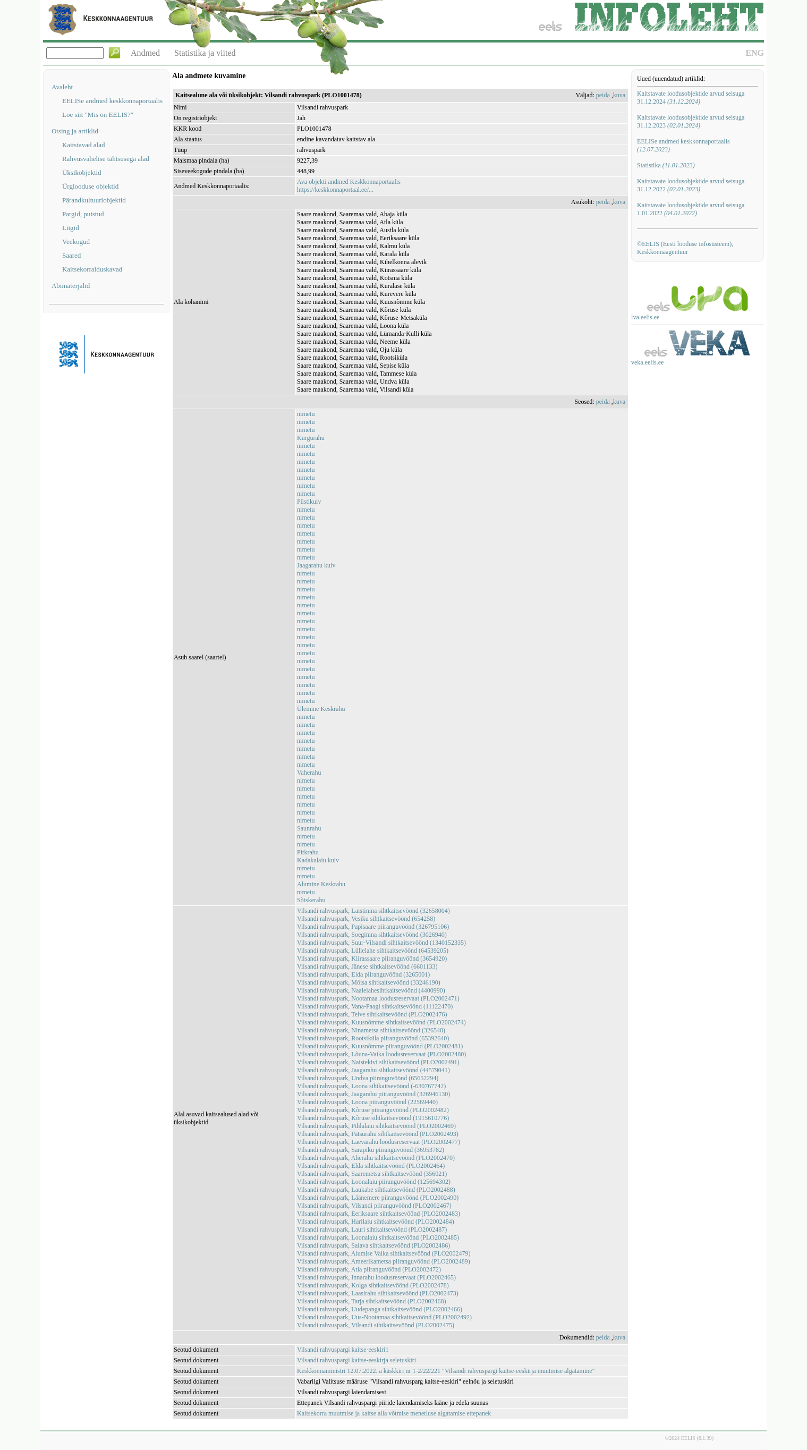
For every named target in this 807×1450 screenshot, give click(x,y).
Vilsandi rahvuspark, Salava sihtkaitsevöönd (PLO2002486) (373, 1245)
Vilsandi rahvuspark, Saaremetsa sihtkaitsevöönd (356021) (372, 1173)
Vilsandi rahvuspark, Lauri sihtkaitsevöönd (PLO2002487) (372, 1229)
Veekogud (76, 241)
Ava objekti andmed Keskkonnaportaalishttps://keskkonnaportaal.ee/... (349, 185)
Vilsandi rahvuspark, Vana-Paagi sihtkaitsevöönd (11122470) (375, 1006)
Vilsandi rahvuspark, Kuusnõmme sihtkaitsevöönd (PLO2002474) (381, 1022)
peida (603, 95)
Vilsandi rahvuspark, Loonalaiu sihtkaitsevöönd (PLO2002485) (378, 1237)
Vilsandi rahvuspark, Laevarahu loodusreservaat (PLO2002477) (378, 1142)
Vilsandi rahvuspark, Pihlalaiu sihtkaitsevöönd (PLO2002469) (376, 1126)
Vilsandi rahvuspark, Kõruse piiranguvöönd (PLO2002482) (373, 1110)
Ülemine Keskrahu (321, 709)
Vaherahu (309, 772)
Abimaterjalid (71, 286)
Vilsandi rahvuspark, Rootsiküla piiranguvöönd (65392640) (373, 1038)
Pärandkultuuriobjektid (94, 200)
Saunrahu (309, 828)
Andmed (145, 52)
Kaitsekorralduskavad (92, 269)
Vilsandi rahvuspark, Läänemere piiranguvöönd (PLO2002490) (377, 1197)
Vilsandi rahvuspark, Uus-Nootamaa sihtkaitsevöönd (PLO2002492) (384, 1317)
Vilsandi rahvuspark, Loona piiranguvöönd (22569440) (367, 1102)
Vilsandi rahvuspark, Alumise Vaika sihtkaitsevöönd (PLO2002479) (383, 1253)
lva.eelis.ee (645, 317)
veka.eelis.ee (647, 362)
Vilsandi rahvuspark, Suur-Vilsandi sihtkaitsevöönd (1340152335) (381, 942)
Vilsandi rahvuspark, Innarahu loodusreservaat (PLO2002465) (376, 1277)
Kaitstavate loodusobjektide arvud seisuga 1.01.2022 (690, 209)
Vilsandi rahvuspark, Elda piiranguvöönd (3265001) (363, 974)
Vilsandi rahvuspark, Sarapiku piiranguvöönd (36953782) (370, 1150)
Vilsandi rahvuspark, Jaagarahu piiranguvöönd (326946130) (373, 1094)
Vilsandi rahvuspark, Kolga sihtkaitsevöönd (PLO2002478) (373, 1285)
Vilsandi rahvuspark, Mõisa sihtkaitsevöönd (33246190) (368, 982)
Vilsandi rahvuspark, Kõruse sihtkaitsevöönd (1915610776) (373, 1118)
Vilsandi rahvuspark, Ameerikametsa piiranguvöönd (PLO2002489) (383, 1261)
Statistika (666, 165)
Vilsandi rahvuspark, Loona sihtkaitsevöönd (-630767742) (371, 1086)
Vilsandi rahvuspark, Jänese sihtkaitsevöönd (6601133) (367, 966)
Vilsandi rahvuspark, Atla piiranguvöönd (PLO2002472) (369, 1269)
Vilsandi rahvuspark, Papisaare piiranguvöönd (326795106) (373, 926)
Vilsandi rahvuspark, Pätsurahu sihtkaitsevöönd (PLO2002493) (377, 1134)
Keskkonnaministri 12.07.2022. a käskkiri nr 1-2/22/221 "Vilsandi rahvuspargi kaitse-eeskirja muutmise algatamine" (445, 1371)
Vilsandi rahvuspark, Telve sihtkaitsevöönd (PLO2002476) (372, 1014)
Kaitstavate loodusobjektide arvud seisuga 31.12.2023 (690, 121)
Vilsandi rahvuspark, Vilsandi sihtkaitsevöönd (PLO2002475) (375, 1325)
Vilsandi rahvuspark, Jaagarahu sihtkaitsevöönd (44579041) (373, 1070)
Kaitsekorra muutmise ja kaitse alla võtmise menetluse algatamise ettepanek (394, 1413)
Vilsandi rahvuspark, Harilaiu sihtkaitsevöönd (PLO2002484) (375, 1221)
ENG (754, 52)
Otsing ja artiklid (75, 131)
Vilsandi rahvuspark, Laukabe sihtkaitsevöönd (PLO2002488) (376, 1189)
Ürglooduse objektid (90, 186)
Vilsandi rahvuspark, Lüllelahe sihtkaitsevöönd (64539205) (372, 950)
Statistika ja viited (205, 52)
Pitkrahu (308, 852)
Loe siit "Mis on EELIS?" (97, 114)
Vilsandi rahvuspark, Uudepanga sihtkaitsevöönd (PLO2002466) (379, 1309)
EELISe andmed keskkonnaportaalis (112, 101)
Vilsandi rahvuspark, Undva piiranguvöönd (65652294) (367, 1078)
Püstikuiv (309, 501)
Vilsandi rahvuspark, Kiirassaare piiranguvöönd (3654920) (372, 958)
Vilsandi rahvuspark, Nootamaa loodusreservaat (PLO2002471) (378, 998)
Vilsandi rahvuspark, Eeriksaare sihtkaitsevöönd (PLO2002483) (378, 1213)
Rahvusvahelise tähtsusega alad (105, 159)
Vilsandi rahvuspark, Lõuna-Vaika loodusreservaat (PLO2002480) (381, 1054)
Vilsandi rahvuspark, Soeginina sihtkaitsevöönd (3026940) (372, 934)
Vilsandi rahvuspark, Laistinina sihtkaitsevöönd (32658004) (373, 910)
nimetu (306, 414)
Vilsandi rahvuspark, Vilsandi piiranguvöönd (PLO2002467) (374, 1205)
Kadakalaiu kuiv (318, 860)
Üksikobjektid (81, 172)
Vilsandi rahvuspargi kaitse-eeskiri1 (342, 1349)
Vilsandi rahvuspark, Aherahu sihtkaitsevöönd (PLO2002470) (376, 1157)
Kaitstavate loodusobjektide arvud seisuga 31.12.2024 (690, 97)
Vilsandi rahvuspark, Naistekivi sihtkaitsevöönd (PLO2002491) (378, 1062)
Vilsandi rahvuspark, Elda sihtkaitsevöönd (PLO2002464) (371, 1165)
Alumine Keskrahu (321, 884)
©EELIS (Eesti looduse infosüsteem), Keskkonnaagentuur (685, 248)
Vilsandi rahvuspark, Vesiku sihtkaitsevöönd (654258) (366, 918)
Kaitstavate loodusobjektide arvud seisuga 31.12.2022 (690, 185)
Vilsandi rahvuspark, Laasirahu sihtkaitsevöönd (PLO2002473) (377, 1293)
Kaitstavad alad (83, 145)
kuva (619, 95)
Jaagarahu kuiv (316, 565)
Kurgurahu (311, 438)
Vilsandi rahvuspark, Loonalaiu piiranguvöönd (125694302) (374, 1181)
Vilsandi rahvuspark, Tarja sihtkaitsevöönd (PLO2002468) (371, 1301)
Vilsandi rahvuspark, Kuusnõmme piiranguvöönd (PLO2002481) (380, 1046)
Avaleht (62, 87)
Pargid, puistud (83, 214)
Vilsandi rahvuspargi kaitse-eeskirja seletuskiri (356, 1360)
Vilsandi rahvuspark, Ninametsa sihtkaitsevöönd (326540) (371, 1030)
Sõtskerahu (311, 900)
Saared (71, 255)
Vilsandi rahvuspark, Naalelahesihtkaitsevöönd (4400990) (371, 990)
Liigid (70, 228)
